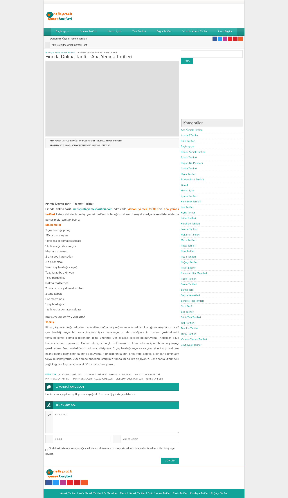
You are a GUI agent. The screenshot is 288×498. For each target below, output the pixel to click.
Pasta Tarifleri (188, 245)
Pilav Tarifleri (188, 251)
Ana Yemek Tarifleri (65, 52)
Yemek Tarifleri (154, 378)
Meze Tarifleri (188, 240)
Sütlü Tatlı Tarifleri (191, 317)
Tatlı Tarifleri (187, 322)
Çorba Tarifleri (189, 168)
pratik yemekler (82, 378)
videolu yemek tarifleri (129, 378)
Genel (92, 141)
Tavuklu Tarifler (189, 328)
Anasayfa (49, 52)
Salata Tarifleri (189, 284)
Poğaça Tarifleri (189, 262)
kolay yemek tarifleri (147, 374)
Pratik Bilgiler (188, 267)
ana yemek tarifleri (69, 374)
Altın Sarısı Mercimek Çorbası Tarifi (69, 45)
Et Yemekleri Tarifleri (192, 179)
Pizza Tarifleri (188, 256)
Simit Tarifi (186, 306)
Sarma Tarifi (187, 289)
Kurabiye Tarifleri (190, 223)
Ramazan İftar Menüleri (194, 273)
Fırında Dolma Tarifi (120, 374)
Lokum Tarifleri (189, 229)
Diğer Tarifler (79, 141)
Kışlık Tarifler (188, 212)
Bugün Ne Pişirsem (192, 163)
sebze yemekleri (103, 378)
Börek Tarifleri (189, 157)
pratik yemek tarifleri (58, 378)
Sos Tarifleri (187, 311)
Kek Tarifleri (187, 207)
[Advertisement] (176, 16)
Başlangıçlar (188, 146)
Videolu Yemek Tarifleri (109, 141)
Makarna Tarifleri (190, 234)
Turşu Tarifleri (188, 333)
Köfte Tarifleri (188, 218)
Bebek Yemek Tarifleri (193, 152)
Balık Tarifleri (188, 141)
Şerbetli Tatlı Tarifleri (192, 300)
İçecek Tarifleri (189, 196)
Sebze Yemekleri (190, 295)
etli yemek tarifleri (95, 374)
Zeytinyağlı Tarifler (191, 344)
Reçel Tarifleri (188, 278)
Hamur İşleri (188, 190)
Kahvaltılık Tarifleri (191, 201)
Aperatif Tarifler (189, 135)
